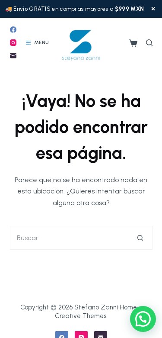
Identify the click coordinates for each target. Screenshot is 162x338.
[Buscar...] (69, 238)
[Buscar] (149, 42)
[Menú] (37, 43)
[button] (143, 319)
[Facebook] (13, 29)
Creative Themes (80, 316)
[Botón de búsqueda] (140, 238)
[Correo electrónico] (13, 55)
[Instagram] (13, 42)
